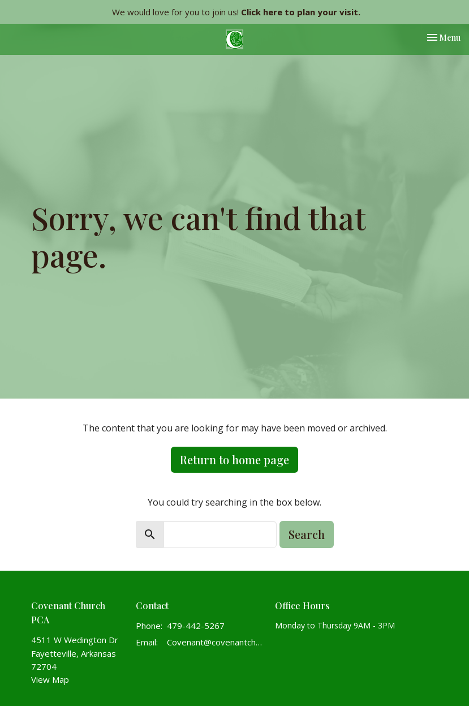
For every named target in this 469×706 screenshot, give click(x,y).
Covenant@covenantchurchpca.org (215, 642)
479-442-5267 (196, 625)
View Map (50, 679)
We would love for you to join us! (236, 12)
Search (307, 534)
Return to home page (234, 459)
